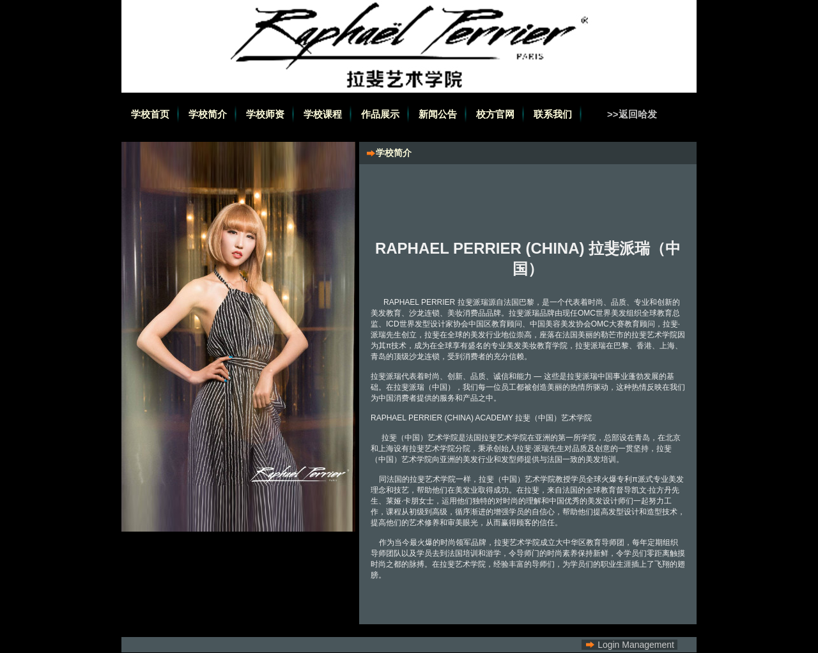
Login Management (636, 645)
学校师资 (265, 114)
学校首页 (150, 114)
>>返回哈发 (632, 114)
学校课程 (323, 114)
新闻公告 (438, 114)
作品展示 (380, 114)
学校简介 (208, 114)
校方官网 (495, 114)
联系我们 (553, 114)
